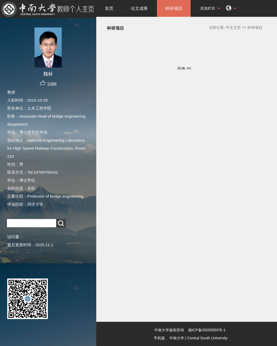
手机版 (159, 338)
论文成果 (139, 8)
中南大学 (176, 338)
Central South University (207, 338)
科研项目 (173, 8)
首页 (109, 8)
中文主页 (233, 27)
